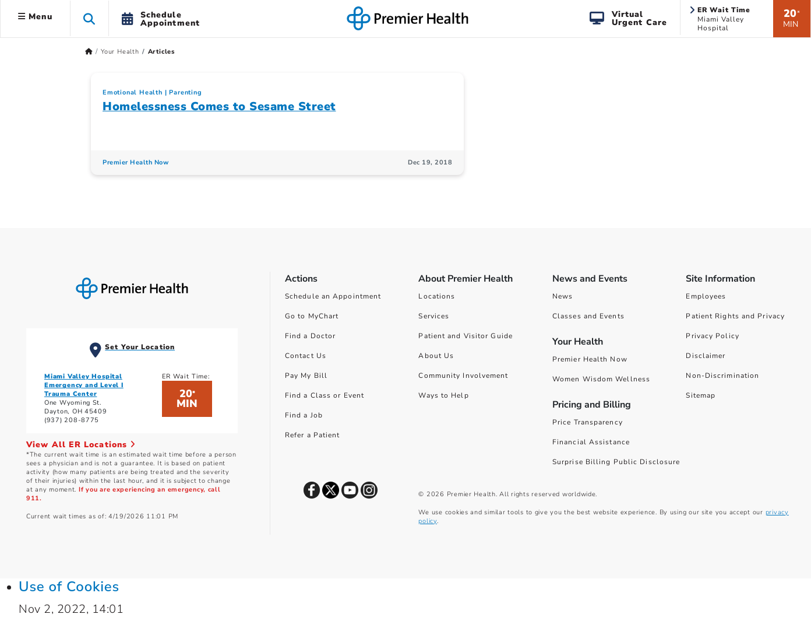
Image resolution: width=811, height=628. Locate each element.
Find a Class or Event (324, 395)
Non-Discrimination (722, 375)
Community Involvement (463, 375)
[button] (89, 18)
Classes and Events (588, 316)
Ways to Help (443, 395)
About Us (436, 355)
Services (433, 316)
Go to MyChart (311, 316)
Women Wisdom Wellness (601, 379)
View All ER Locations (81, 444)
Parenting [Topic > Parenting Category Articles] (185, 92)
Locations (436, 296)
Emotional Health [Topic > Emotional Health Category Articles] (133, 92)
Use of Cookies (69, 586)
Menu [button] (35, 16)
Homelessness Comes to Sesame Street (219, 106)
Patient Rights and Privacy (735, 316)
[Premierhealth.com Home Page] (89, 51)
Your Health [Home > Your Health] (120, 51)
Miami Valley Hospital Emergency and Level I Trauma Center (84, 385)
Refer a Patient (312, 435)
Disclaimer (705, 355)
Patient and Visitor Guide (465, 336)
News (562, 296)
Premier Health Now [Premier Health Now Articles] (135, 162)
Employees (706, 296)
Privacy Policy (712, 336)
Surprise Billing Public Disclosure (616, 461)
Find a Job (304, 415)
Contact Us (305, 355)
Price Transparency (587, 422)
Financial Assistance (591, 442)
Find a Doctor (310, 336)
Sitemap (700, 395)
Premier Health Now (589, 359)
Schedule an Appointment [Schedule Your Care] (333, 296)
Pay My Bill (306, 375)
